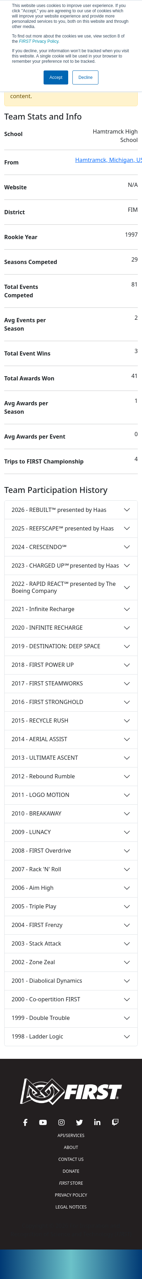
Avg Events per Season (25, 324)
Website (15, 187)
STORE (71, 1183)
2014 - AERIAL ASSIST (39, 739)
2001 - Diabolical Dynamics (47, 980)
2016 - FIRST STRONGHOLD (47, 702)
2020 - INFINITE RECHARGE (47, 627)
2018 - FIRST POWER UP (43, 665)
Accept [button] (56, 77)
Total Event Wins (27, 353)
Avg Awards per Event (34, 436)
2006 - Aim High (32, 888)
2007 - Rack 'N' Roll (36, 869)
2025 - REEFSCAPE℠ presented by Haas (63, 528)
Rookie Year (20, 237)
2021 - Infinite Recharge (43, 609)
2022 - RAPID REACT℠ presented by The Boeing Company (64, 587)
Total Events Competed (21, 291)
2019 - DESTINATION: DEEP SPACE (56, 646)
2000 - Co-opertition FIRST (46, 999)
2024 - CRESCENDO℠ (39, 547)
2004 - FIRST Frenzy (37, 925)
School (13, 134)
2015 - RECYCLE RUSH (40, 720)
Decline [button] (85, 77)
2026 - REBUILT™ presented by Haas (59, 510)
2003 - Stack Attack (36, 943)
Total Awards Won (29, 378)
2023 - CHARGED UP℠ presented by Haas (65, 565)
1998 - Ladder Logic (37, 1036)
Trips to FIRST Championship (44, 461)
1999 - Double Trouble (41, 1018)
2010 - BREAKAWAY (37, 813)
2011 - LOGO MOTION (40, 795)
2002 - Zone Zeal (33, 962)
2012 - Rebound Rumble (43, 776)
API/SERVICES (71, 1135)
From (11, 162)
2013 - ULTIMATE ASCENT (45, 758)
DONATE (71, 1171)
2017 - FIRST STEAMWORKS (47, 683)
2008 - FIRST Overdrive (41, 850)
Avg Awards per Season (26, 407)
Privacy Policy (38, 41)
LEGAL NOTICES (71, 1207)
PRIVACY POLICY (71, 1195)
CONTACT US (71, 1159)
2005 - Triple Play (34, 906)
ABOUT (71, 1147)
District (14, 212)
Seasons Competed (30, 262)
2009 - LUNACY (31, 832)
